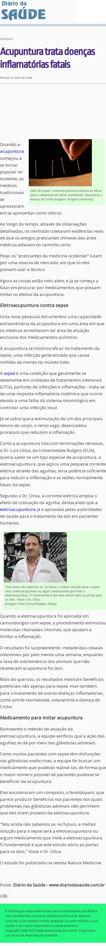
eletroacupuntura (18, 509)
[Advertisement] (53, 111)
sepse (9, 373)
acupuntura (12, 151)
